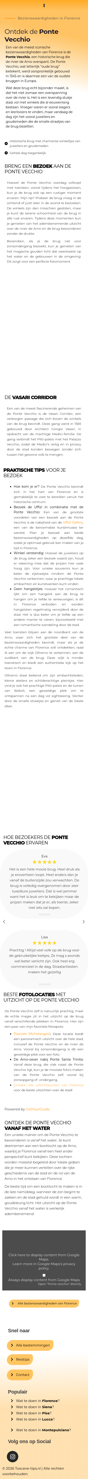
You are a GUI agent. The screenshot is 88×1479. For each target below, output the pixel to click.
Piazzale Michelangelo (32, 1034)
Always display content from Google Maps (44, 1280)
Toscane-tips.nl (28, 1468)
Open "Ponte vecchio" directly (59, 1284)
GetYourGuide (38, 1109)
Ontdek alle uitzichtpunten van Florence (48, 1085)
